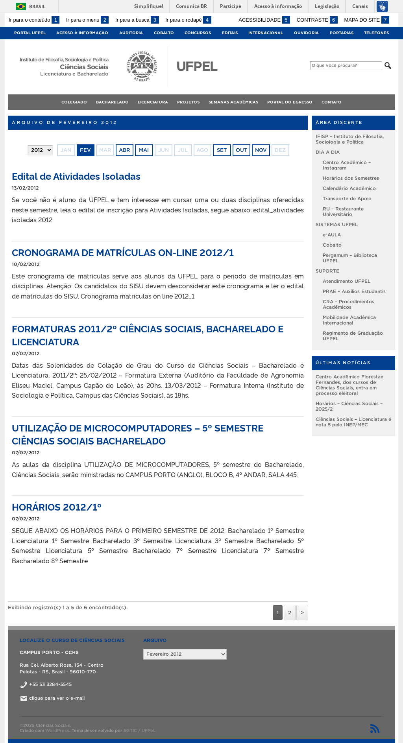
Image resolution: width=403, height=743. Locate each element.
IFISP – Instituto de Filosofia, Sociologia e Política (350, 139)
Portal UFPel (30, 33)
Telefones (376, 33)
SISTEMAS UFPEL (337, 224)
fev (85, 150)
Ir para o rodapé (188, 20)
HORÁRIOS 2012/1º (57, 506)
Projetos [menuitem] (188, 102)
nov (261, 150)
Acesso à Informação (82, 33)
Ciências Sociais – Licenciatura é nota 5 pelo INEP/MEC (353, 422)
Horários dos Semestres (351, 178)
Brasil (37, 6)
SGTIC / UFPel (139, 730)
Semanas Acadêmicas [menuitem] (233, 102)
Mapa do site (366, 20)
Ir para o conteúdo (34, 20)
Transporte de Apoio (347, 198)
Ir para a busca (137, 20)
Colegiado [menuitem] (74, 102)
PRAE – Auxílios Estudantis (354, 291)
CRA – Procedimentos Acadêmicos (348, 304)
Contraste (317, 20)
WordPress (57, 730)
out (241, 150)
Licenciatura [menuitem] (153, 102)
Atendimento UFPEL (346, 281)
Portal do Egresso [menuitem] (289, 102)
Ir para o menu (87, 20)
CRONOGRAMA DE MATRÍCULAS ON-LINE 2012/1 (123, 251)
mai (144, 150)
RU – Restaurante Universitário (343, 211)
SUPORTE (327, 270)
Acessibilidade (264, 20)
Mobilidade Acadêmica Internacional (349, 320)
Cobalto (164, 33)
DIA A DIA (328, 152)
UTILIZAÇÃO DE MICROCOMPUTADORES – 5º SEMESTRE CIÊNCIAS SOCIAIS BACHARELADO (137, 434)
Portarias (341, 33)
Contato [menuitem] (332, 102)
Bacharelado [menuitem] (112, 102)
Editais (230, 33)
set (222, 150)
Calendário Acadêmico (349, 188)
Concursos (198, 33)
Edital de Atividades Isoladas (76, 175)
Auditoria (131, 33)
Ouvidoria (306, 33)
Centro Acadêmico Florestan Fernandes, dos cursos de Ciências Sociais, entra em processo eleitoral (349, 385)
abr (124, 150)
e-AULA (332, 234)
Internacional (265, 33)
